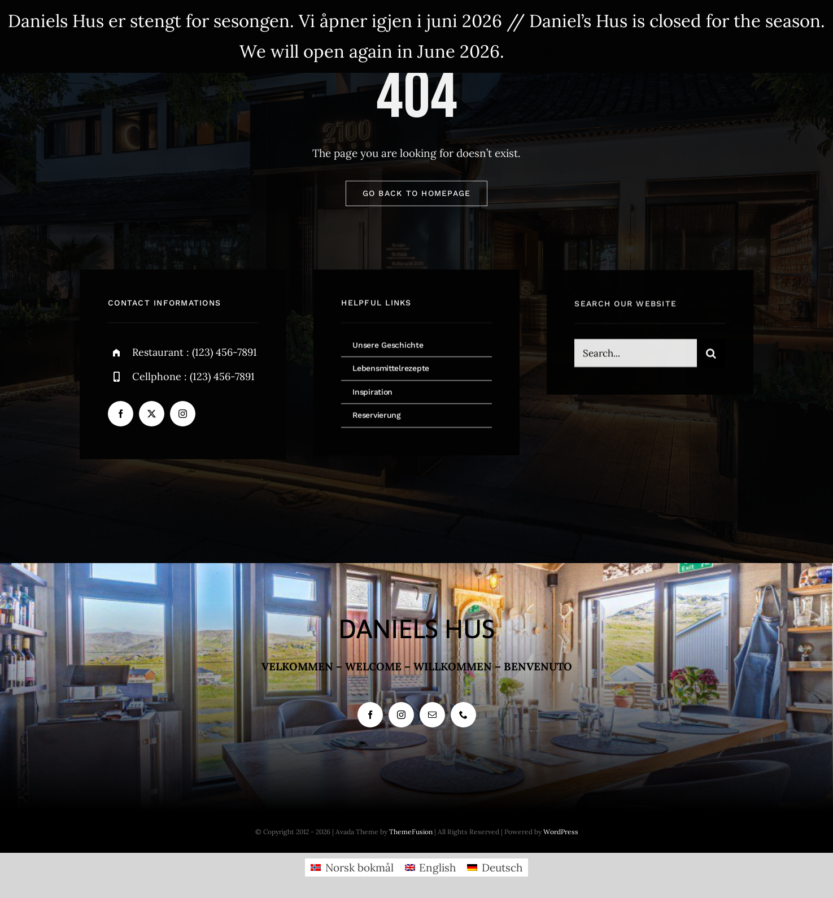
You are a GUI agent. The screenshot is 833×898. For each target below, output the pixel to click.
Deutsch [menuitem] (502, 867)
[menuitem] (352, 867)
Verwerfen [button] (551, 51)
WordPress (560, 831)
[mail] (432, 714)
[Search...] (635, 355)
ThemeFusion (411, 831)
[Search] (711, 355)
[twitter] (151, 414)
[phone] (463, 714)
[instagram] (182, 414)
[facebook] (120, 414)
